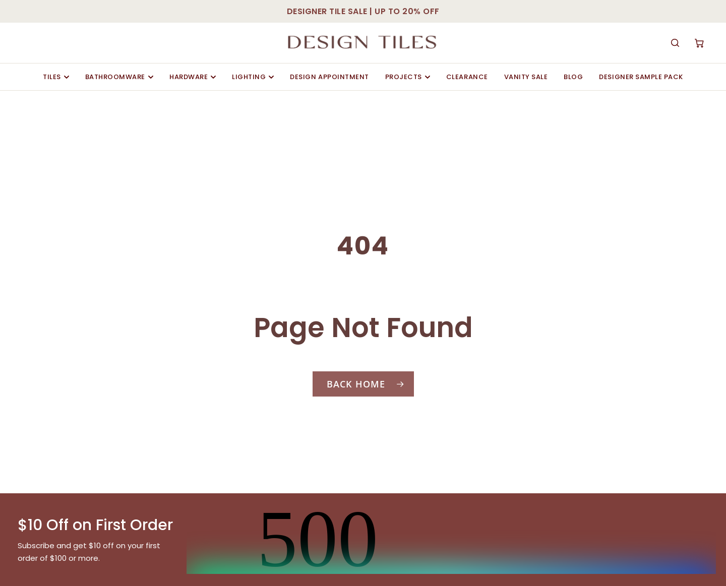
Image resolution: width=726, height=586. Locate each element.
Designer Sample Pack (641, 77)
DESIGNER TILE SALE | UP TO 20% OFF (363, 11)
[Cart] (699, 42)
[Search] (675, 42)
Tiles (56, 77)
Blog (573, 77)
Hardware (192, 77)
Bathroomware (119, 77)
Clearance (467, 77)
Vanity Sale (526, 77)
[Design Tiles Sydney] (363, 43)
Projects (407, 77)
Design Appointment (329, 77)
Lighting (253, 77)
